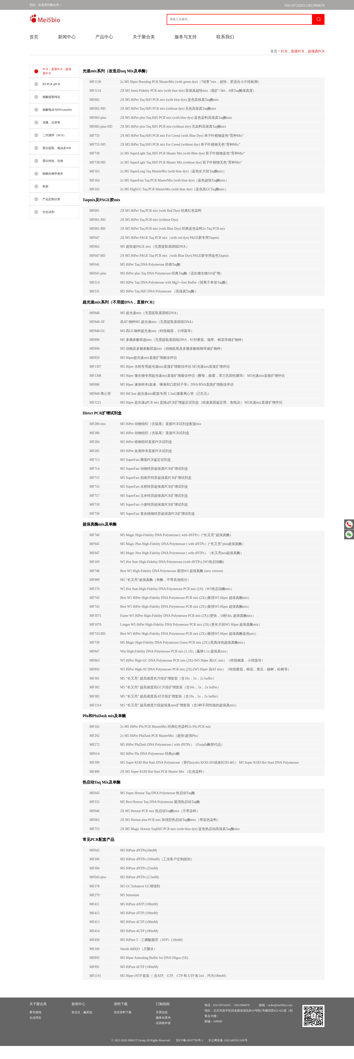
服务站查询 (163, 1030)
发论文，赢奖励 (82, 1025)
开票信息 (162, 1025)
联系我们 (225, 36)
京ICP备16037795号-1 (190, 1053)
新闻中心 (67, 36)
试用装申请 (163, 1036)
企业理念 (35, 1030)
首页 (34, 36)
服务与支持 (186, 36)
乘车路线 (35, 1025)
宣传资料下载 (123, 1025)
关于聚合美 (144, 36)
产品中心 (104, 36)
